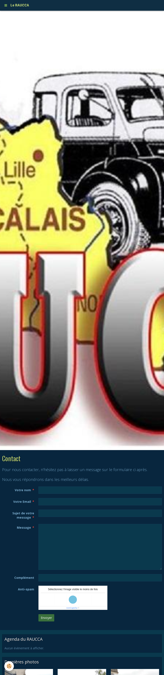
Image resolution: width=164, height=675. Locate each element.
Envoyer (46, 618)
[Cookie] (9, 666)
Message (24, 527)
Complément (24, 578)
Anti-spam (26, 589)
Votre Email (22, 502)
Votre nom (23, 490)
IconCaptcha (71, 608)
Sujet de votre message (23, 515)
